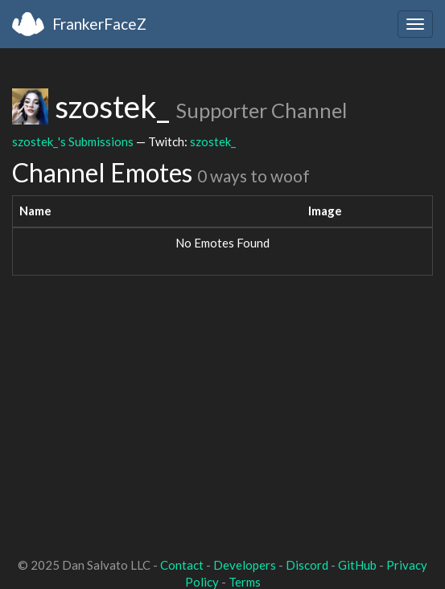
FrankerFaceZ (99, 23)
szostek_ (213, 141)
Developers (244, 565)
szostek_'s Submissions (73, 141)
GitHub (357, 565)
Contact (182, 565)
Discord (307, 565)
